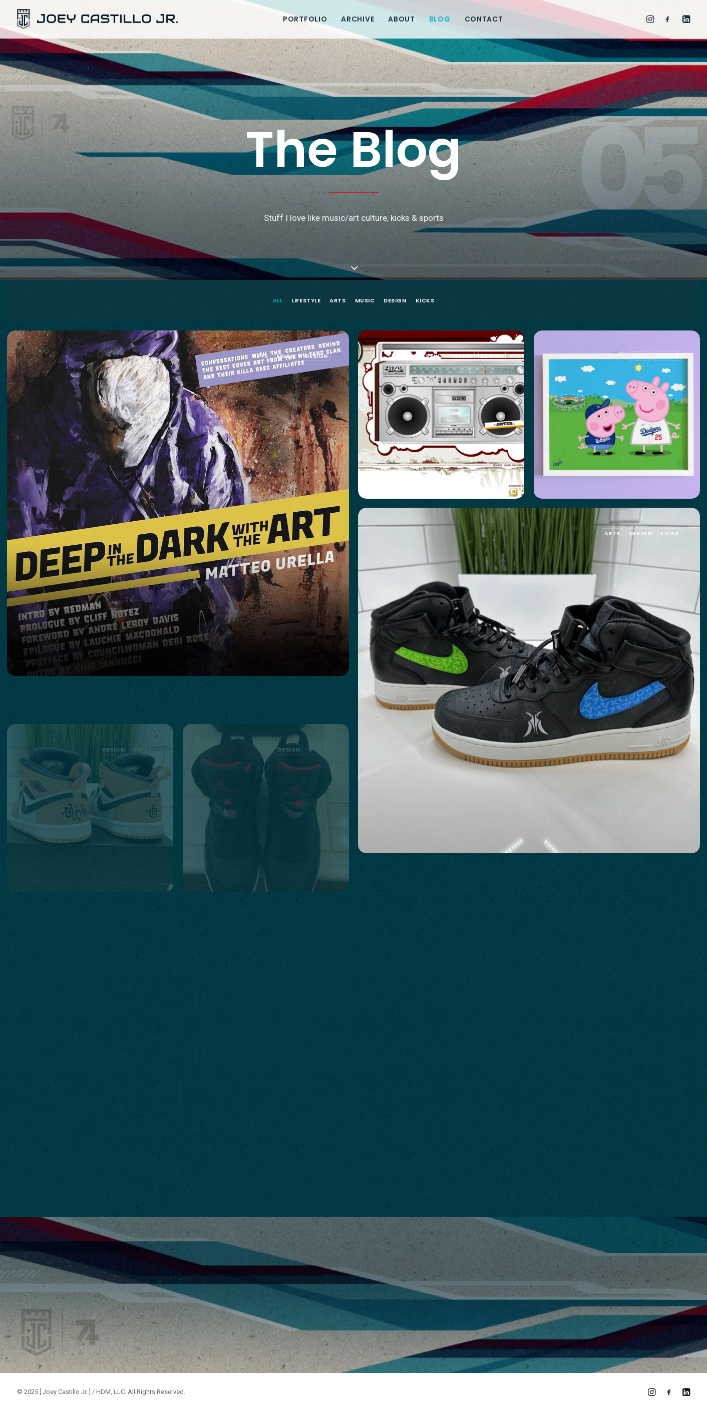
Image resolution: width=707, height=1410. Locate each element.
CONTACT (484, 19)
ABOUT (401, 19)
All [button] (278, 300)
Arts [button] (337, 300)
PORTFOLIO (305, 19)
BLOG (440, 19)
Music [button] (365, 300)
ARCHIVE (357, 19)
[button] (651, 19)
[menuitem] (305, 19)
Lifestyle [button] (305, 300)
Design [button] (395, 300)
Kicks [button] (425, 300)
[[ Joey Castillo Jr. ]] (97, 19)
